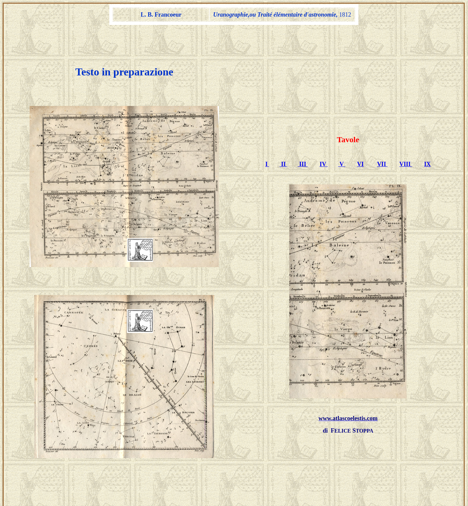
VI (360, 140)
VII (382, 140)
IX (427, 140)
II (283, 140)
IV (324, 140)
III (303, 140)
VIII (405, 140)
